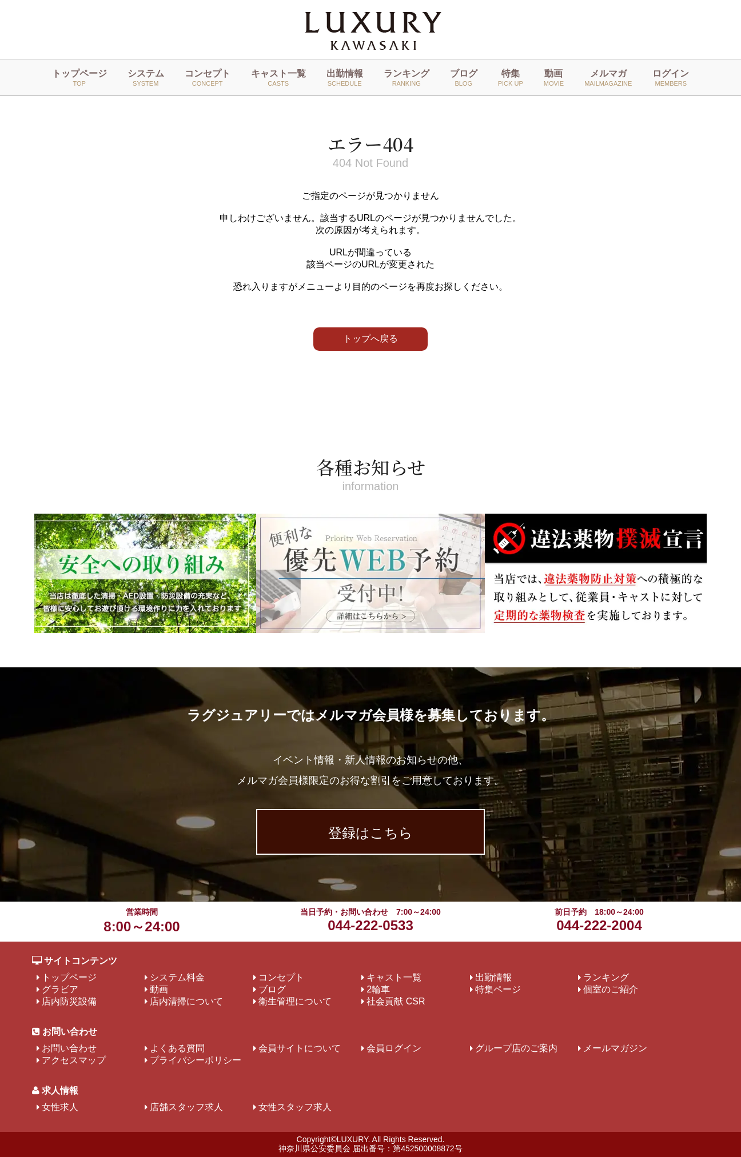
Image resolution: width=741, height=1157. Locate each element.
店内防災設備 (69, 1001)
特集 (510, 78)
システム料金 (177, 977)
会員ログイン (393, 1048)
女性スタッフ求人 (295, 1107)
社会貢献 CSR (395, 1001)
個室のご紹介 (610, 989)
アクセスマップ (74, 1060)
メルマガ (608, 78)
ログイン (670, 78)
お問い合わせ (69, 1048)
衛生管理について (295, 1001)
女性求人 (60, 1107)
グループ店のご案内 (516, 1048)
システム (146, 78)
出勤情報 (344, 78)
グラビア (60, 989)
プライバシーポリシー (195, 1060)
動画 (554, 78)
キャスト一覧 (278, 78)
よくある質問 (177, 1048)
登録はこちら (370, 832)
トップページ (79, 78)
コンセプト (207, 78)
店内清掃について (186, 1001)
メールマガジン (615, 1048)
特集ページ (498, 989)
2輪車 (378, 989)
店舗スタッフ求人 (186, 1107)
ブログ (463, 78)
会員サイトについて (299, 1048)
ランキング (406, 78)
